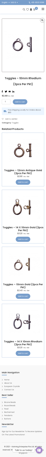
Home (6, 380)
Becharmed (9, 412)
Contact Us (9, 389)
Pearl (6, 409)
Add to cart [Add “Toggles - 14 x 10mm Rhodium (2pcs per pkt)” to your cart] (23, 353)
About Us (8, 383)
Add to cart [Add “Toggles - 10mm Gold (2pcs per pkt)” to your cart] (23, 296)
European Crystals (12, 386)
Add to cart (20, 102)
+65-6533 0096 (36, 2)
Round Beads (9, 405)
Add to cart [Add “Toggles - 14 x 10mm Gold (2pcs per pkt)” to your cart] (23, 239)
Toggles (15, 123)
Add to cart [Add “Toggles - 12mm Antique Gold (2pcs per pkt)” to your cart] (23, 182)
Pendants (8, 415)
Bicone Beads (10, 402)
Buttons (7, 419)
